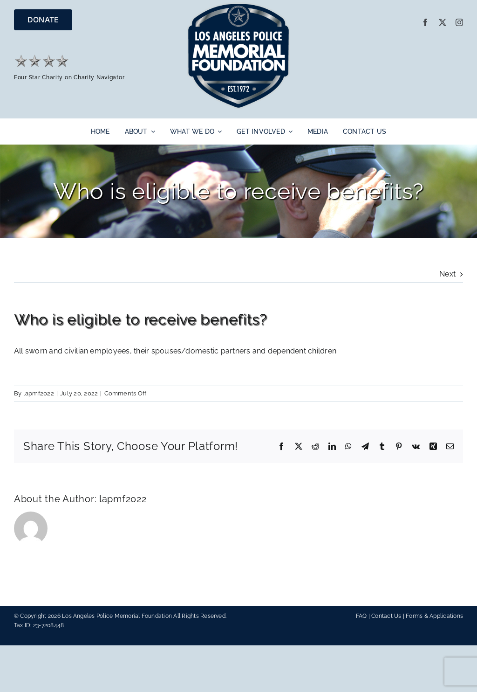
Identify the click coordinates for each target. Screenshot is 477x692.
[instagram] (459, 22)
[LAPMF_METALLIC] (238, 5)
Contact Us (386, 616)
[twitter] (442, 22)
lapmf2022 (38, 393)
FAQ (361, 616)
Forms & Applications (434, 616)
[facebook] (425, 22)
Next (447, 274)
